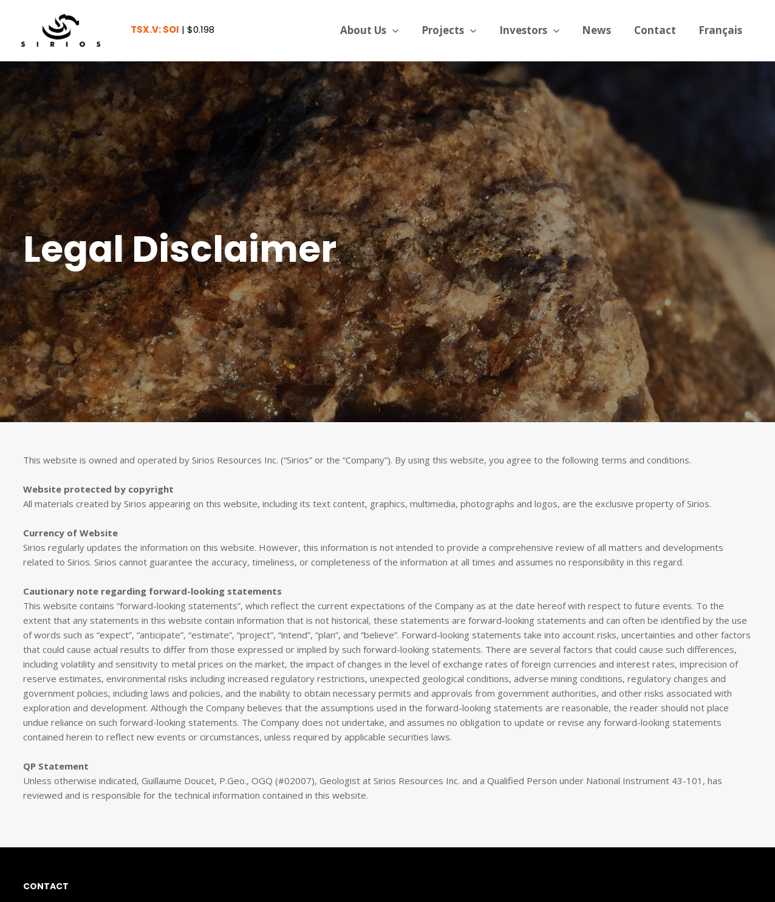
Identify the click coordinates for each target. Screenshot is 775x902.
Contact (658, 30)
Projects (458, 30)
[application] (404, 30)
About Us (381, 30)
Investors (537, 30)
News (601, 30)
